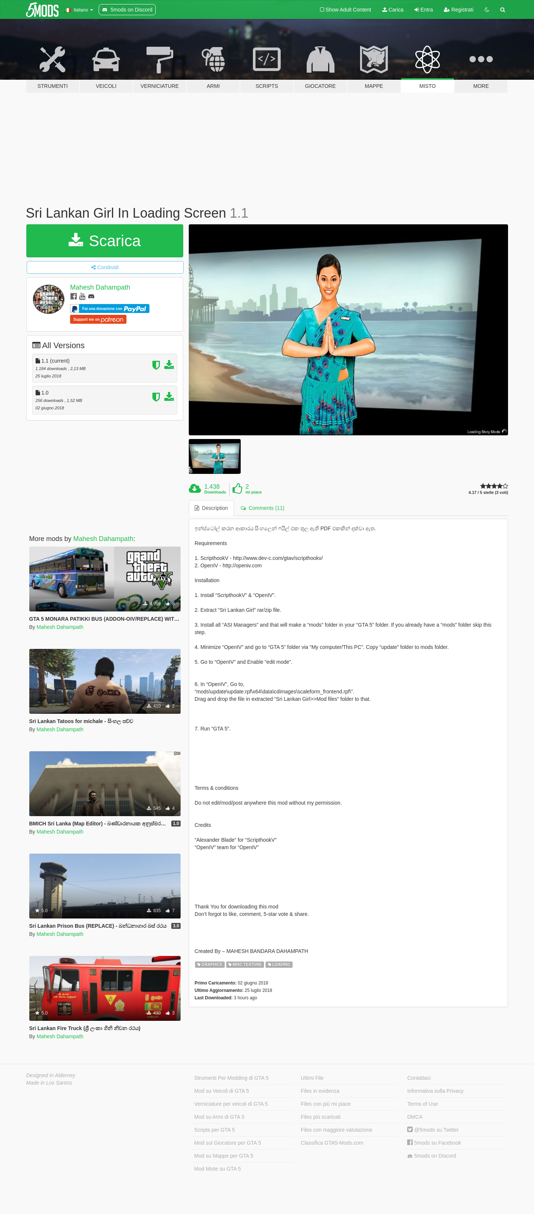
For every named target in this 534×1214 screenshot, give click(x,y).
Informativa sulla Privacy (435, 1091)
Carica (392, 10)
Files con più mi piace (326, 1104)
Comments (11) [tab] (262, 508)
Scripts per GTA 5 (214, 1130)
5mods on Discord (431, 1156)
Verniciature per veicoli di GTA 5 (231, 1104)
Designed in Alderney (51, 1075)
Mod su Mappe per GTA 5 (223, 1156)
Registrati (458, 10)
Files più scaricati (320, 1117)
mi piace (253, 492)
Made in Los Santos (49, 1083)
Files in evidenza (320, 1091)
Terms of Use (422, 1104)
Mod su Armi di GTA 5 (219, 1117)
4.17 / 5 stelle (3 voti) (488, 493)
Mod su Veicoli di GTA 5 (221, 1091)
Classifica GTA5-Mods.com (332, 1143)
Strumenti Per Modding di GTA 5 (231, 1078)
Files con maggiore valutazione (336, 1130)
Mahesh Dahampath (100, 287)
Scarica (105, 241)
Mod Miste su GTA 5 (217, 1169)
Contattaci (419, 1078)
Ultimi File (312, 1078)
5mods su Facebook (434, 1142)
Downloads (215, 492)
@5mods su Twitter (433, 1129)
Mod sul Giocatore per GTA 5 (227, 1143)
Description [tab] (211, 508)
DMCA (414, 1117)
